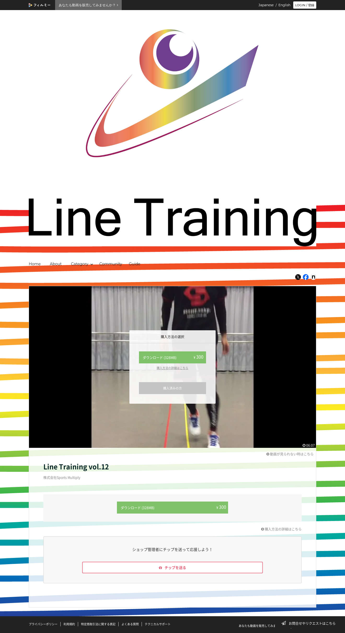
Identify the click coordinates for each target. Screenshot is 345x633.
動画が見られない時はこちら (290, 453)
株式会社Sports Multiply (61, 477)
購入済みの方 (172, 388)
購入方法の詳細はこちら (172, 368)
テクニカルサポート (158, 624)
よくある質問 (130, 624)
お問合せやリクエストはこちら (310, 623)
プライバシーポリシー (43, 624)
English (284, 5)
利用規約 (69, 624)
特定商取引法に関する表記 (98, 624)
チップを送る (172, 567)
